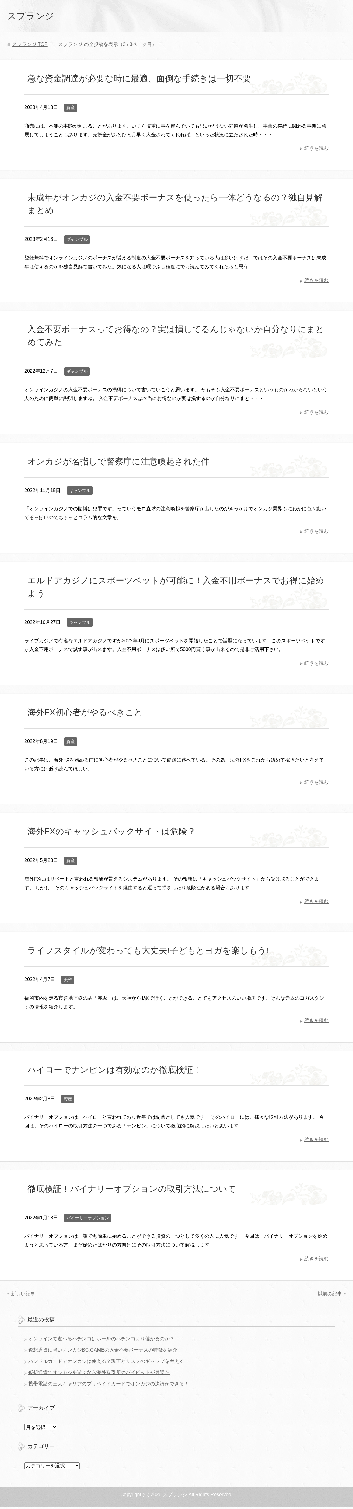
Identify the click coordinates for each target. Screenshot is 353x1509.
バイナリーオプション (87, 1219)
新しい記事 (23, 1295)
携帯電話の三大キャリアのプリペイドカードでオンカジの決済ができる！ (108, 1385)
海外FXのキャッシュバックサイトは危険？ (111, 833)
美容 (68, 981)
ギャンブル (77, 240)
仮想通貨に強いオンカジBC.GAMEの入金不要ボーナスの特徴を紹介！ (105, 1351)
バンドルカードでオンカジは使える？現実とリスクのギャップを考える (106, 1362)
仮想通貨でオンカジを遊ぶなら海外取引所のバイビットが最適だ (99, 1374)
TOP (30, 45)
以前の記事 (330, 1295)
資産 (70, 109)
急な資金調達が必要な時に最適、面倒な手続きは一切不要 (139, 80)
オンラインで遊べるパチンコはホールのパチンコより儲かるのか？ (101, 1340)
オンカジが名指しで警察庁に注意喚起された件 (118, 463)
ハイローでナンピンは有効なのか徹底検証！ (114, 1071)
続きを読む (316, 149)
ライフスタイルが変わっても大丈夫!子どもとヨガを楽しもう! (148, 952)
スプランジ (35, 16)
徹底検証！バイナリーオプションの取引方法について (131, 1190)
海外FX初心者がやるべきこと (85, 714)
